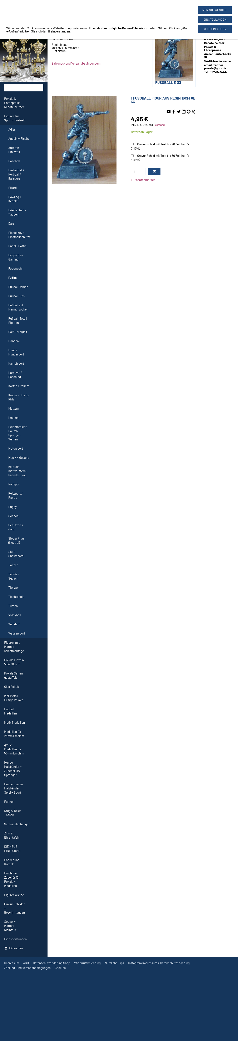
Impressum (11, 963)
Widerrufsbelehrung (87, 963)
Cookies (60, 968)
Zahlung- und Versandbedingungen (27, 968)
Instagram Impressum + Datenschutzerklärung (159, 963)
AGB (26, 963)
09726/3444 (143, 6)
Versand (160, 124)
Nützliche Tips (114, 963)
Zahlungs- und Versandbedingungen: (76, 63)
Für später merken (143, 180)
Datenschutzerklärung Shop (51, 963)
